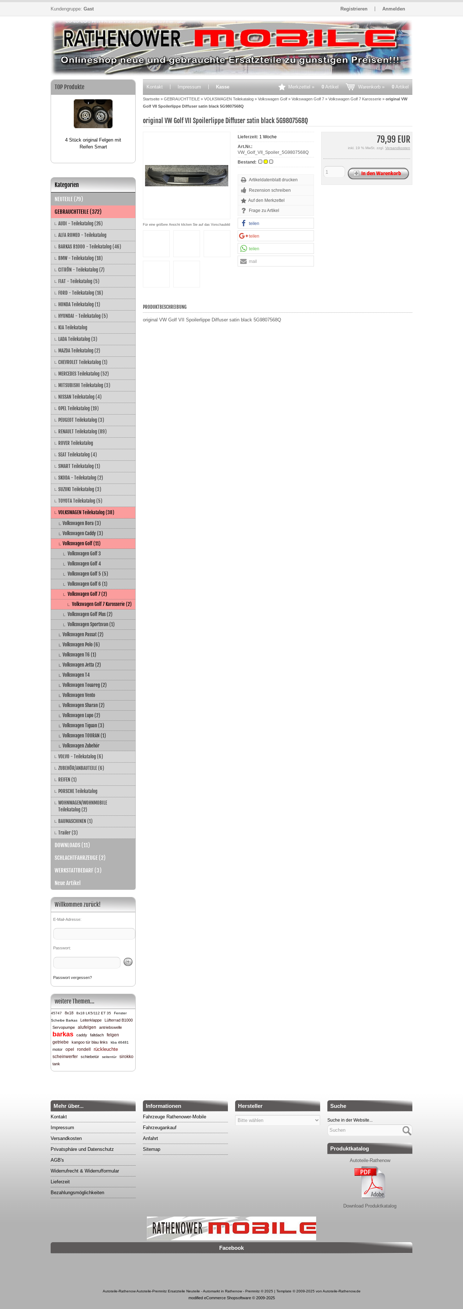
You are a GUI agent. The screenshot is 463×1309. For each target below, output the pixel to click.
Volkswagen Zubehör (81, 746)
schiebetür (90, 1056)
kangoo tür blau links (90, 1042)
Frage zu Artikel (264, 210)
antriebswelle (110, 1027)
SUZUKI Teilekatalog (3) (79, 489)
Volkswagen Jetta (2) (82, 665)
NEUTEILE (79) (69, 199)
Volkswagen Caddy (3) (83, 533)
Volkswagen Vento (79, 695)
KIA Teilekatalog (72, 327)
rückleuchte (106, 1049)
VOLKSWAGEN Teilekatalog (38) (86, 512)
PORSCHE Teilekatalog (77, 791)
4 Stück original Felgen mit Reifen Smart (93, 143)
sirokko (126, 1056)
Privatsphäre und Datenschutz (82, 1149)
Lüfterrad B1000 (119, 1020)
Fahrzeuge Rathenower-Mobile (174, 1116)
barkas (62, 1034)
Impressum (189, 87)
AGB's (57, 1160)
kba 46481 (120, 1042)
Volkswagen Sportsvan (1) (91, 624)
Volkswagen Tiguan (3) (83, 725)
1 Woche (268, 136)
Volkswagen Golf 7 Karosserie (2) (102, 604)
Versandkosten (397, 148)
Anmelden (393, 9)
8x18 (69, 1013)
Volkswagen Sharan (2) (84, 705)
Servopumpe (63, 1027)
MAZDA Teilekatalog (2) (79, 351)
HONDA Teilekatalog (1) (79, 304)
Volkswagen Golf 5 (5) (88, 574)
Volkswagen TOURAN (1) (84, 735)
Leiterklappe (91, 1020)
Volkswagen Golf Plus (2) (90, 614)
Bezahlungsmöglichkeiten (77, 1192)
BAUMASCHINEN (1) (75, 821)
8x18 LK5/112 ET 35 (93, 1013)
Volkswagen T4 (76, 675)
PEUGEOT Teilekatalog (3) (81, 420)
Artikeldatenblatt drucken (273, 179)
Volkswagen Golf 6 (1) (87, 584)
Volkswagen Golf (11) (82, 543)
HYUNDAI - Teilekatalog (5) (83, 316)
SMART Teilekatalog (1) (79, 466)
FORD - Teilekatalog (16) (80, 293)
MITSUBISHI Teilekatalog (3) (84, 385)
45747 (56, 1013)
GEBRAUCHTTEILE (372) (78, 211)
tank (56, 1064)
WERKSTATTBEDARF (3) (78, 870)
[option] (93, 121)
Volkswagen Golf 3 (84, 553)
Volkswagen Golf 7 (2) (87, 594)
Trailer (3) (68, 833)
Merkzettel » (313, 87)
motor (57, 1049)
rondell (84, 1049)
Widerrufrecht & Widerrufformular (85, 1171)
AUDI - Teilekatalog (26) (80, 223)
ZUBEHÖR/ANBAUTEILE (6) (81, 768)
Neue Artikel (68, 883)
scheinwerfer (65, 1056)
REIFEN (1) (67, 780)
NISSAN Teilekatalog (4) (80, 397)
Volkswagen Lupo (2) (81, 715)
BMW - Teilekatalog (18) (80, 258)
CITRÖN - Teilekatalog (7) (81, 270)
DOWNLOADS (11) (72, 845)
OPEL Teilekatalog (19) (78, 408)
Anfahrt (150, 1138)
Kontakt (154, 87)
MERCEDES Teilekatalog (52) (83, 374)
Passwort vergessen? (72, 977)
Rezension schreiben (270, 190)
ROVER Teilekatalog (75, 443)
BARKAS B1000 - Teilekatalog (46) (89, 247)
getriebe (60, 1042)
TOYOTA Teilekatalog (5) (80, 501)
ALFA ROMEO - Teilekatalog (82, 235)
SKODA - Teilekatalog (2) (80, 478)
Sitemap (151, 1149)
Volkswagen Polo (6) (81, 644)
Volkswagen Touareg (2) (85, 685)
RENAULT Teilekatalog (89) (82, 431)
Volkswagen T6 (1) (79, 655)
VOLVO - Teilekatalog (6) (80, 756)
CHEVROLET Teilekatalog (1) (82, 362)
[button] (276, 223)
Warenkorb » (383, 87)
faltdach (97, 1035)
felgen (113, 1034)
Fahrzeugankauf (160, 1127)
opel (69, 1049)
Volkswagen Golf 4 (84, 564)
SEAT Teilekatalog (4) (77, 455)
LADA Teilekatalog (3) (77, 339)
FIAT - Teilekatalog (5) (78, 281)
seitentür (109, 1057)
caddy (81, 1035)
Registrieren (354, 9)
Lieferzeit (60, 1181)
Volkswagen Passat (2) (83, 634)
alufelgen (87, 1027)
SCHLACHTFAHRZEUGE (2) (80, 857)
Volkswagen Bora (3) (82, 523)
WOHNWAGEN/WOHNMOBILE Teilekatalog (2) (82, 806)
